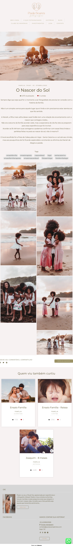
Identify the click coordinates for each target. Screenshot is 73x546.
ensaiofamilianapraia (12, 158)
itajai (49, 155)
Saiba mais (23, 506)
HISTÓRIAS (50, 20)
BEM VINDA (14, 20)
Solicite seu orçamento (63, 361)
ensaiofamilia (12, 155)
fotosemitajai (47, 158)
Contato (44, 537)
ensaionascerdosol (31, 158)
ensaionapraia (26, 155)
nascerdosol (39, 155)
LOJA (50, 23)
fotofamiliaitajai (62, 158)
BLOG (60, 20)
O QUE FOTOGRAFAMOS (32, 20)
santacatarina (60, 155)
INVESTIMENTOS (38, 23)
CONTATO (60, 23)
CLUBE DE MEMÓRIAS (19, 23)
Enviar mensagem (47, 523)
